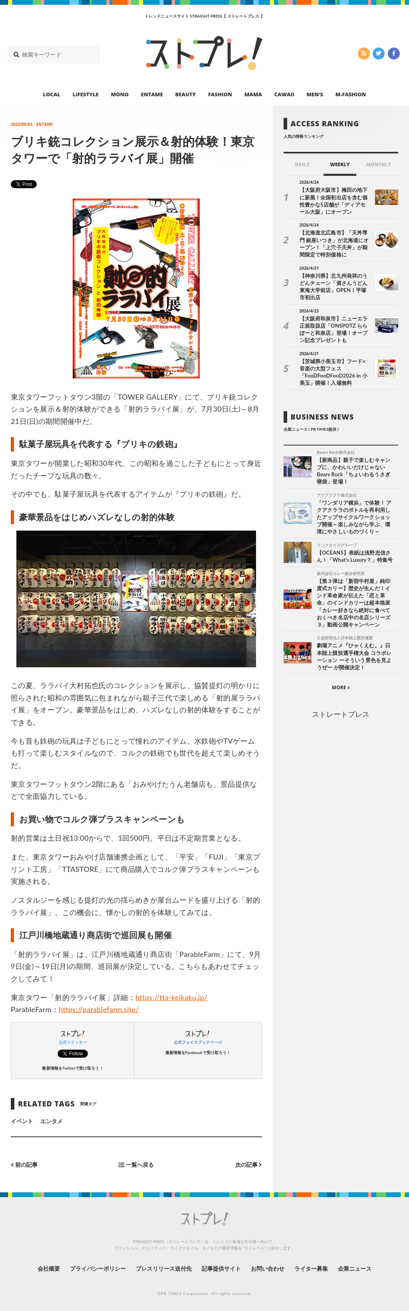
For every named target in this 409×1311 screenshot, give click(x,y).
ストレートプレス (340, 714)
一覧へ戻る (136, 1165)
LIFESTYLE (86, 94)
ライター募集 (311, 1268)
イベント (22, 1121)
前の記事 (24, 1165)
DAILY (302, 164)
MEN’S (314, 94)
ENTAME (152, 94)
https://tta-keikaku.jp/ (171, 997)
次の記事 (248, 1165)
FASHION (220, 94)
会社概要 (49, 1268)
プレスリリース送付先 (164, 1268)
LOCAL (52, 94)
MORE (341, 687)
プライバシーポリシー (98, 1268)
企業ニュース (354, 1268)
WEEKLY (339, 164)
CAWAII (284, 94)
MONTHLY (378, 164)
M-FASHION (351, 94)
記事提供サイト (221, 1268)
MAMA (253, 94)
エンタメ (51, 1121)
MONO (120, 94)
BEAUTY (185, 94)
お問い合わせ (267, 1268)
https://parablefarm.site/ (99, 1009)
